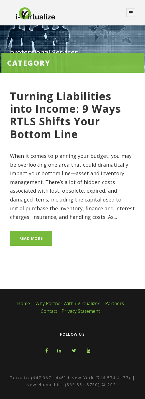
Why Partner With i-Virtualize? (67, 303)
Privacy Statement (81, 311)
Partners (114, 303)
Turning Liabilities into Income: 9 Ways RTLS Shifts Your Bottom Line (65, 115)
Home (23, 303)
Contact (49, 311)
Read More (31, 238)
